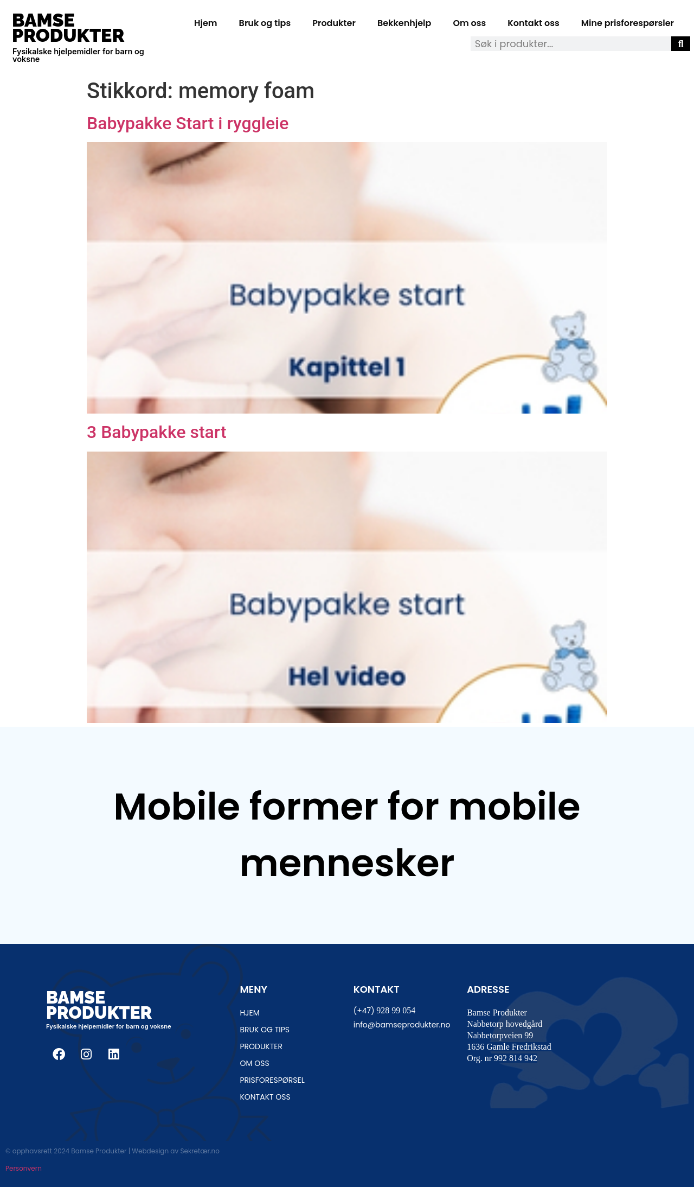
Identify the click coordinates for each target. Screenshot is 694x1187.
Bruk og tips (265, 23)
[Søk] (680, 43)
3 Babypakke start (157, 432)
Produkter (334, 23)
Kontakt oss (533, 23)
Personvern (23, 1168)
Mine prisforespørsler (627, 23)
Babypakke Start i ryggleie (187, 123)
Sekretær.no (199, 1151)
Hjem (205, 23)
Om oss (469, 23)
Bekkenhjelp (404, 23)
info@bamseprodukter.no (402, 1024)
